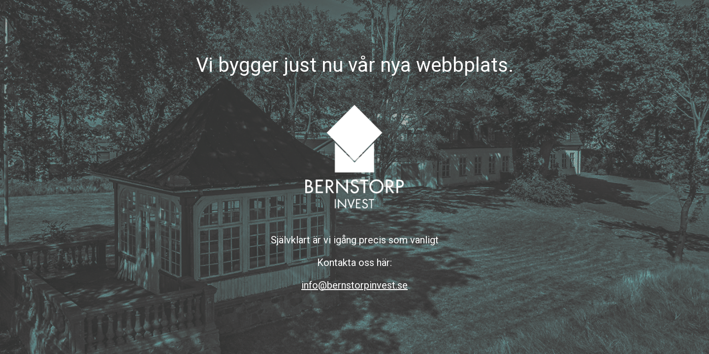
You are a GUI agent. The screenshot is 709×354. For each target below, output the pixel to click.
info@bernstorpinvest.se (354, 285)
